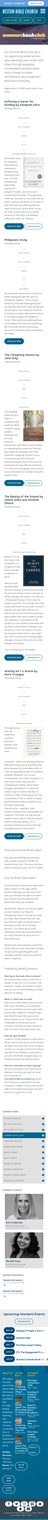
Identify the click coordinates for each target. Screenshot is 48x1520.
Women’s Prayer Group (15, 1175)
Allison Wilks (20, 1283)
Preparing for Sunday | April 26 (20, 1427)
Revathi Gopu (13, 1261)
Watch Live (35, 3)
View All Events (33, 1450)
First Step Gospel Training (32, 1434)
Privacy (35, 1515)
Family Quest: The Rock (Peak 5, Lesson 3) (21, 1447)
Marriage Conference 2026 (33, 1383)
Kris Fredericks (14, 1222)
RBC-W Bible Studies (13, 1129)
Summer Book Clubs (14, 1135)
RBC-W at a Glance (13, 1124)
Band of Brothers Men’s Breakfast (33, 1409)
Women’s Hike (32, 1422)
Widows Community (13, 1169)
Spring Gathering (12, 1163)
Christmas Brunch (13, 1141)
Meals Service (10, 1158)
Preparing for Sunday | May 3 (20, 1389)
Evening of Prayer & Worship (33, 1394)
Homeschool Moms (13, 1146)
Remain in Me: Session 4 (13, 1280)
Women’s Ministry (12, 1118)
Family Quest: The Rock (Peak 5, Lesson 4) (21, 1408)
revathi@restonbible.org (15, 1266)
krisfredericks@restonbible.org (19, 1078)
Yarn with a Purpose (14, 1180)
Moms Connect (11, 1152)
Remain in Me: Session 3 (13, 1291)
